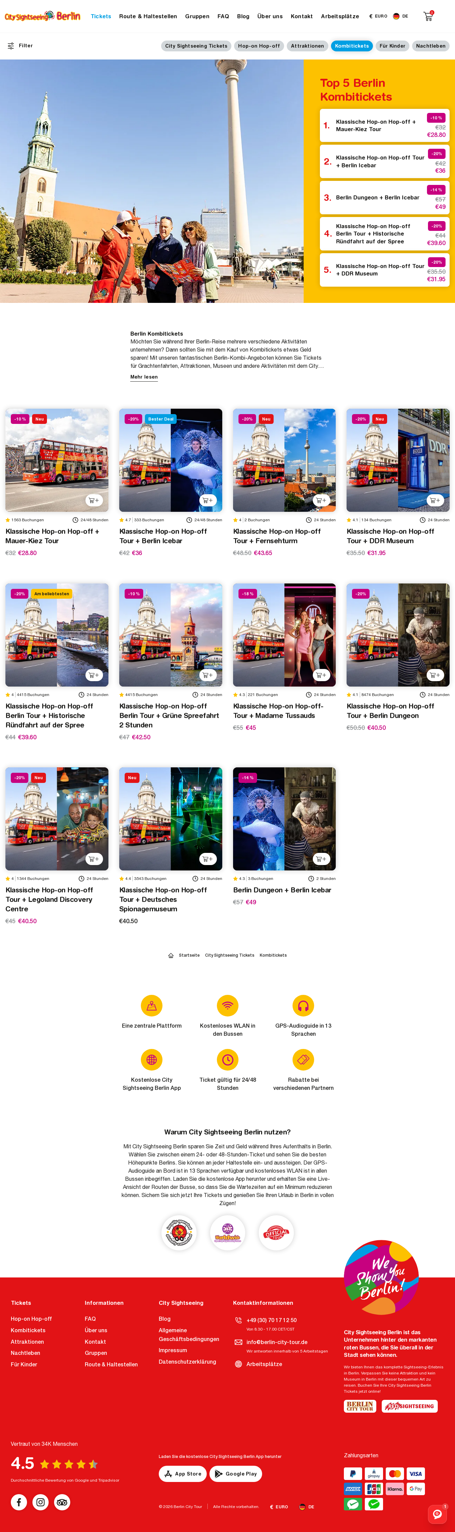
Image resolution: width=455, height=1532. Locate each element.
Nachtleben (431, 46)
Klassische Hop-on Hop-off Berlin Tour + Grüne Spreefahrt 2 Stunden (169, 715)
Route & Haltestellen (148, 16)
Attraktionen (307, 46)
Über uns (270, 16)
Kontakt (302, 16)
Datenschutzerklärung (187, 1362)
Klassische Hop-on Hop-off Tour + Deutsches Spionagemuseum (163, 899)
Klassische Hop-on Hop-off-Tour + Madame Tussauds (278, 710)
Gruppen (197, 16)
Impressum (173, 1350)
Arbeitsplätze (340, 16)
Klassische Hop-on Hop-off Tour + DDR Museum (380, 270)
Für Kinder (392, 46)
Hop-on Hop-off (259, 46)
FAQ (223, 16)
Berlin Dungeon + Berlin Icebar (378, 197)
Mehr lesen (144, 377)
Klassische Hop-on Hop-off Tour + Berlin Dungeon (390, 710)
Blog (243, 16)
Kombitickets (352, 46)
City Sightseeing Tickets (196, 46)
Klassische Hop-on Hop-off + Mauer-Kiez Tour (376, 125)
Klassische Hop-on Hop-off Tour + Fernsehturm (277, 536)
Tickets (101, 16)
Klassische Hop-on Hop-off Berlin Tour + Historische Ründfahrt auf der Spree (373, 233)
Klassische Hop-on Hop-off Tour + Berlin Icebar (380, 161)
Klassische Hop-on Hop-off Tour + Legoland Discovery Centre (49, 899)
